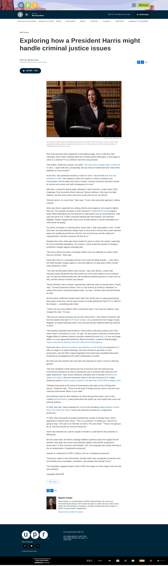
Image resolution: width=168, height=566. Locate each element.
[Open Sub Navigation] (63, 22)
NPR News (24, 33)
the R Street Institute (77, 321)
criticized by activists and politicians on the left (79, 348)
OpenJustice (61, 400)
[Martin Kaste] (51, 503)
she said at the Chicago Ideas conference (102, 166)
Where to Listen (46, 22)
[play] (20, 15)
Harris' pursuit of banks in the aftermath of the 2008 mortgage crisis (92, 381)
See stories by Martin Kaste (70, 512)
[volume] (26, 15)
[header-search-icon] (134, 6)
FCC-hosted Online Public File (73, 533)
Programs (70, 22)
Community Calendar (138, 22)
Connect (107, 22)
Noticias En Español (27, 22)
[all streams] (142, 15)
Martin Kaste (33, 61)
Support (94, 22)
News (58, 22)
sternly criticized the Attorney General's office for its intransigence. (74, 343)
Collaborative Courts (99, 212)
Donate (145, 5)
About (83, 22)
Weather (120, 22)
